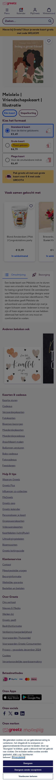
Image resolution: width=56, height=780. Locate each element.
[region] (28, 757)
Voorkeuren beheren (28, 776)
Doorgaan (28, 763)
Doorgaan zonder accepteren (28, 770)
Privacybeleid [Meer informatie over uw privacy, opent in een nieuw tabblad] (18, 757)
